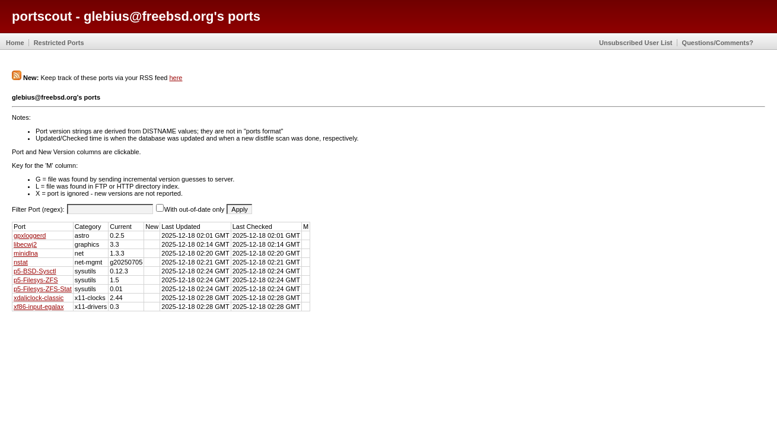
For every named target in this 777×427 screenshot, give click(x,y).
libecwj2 (25, 244)
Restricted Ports (59, 42)
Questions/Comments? (717, 42)
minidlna (26, 253)
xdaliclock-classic (38, 297)
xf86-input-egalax (38, 306)
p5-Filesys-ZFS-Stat (43, 288)
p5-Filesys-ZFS (36, 279)
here (175, 77)
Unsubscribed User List (635, 42)
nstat (21, 262)
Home (15, 42)
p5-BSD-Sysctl (35, 271)
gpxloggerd (30, 235)
